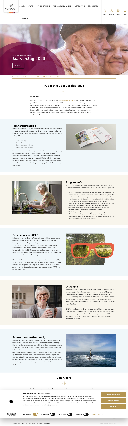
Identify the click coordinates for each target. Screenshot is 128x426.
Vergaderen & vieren (62, 6)
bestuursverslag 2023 (67, 100)
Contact (24, 18)
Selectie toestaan (113, 408)
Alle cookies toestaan (113, 402)
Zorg (30, 6)
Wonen (22, 6)
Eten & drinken (43, 6)
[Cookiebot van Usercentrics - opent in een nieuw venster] (11, 422)
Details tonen (96, 422)
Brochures (93, 6)
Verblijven (80, 6)
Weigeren (113, 414)
